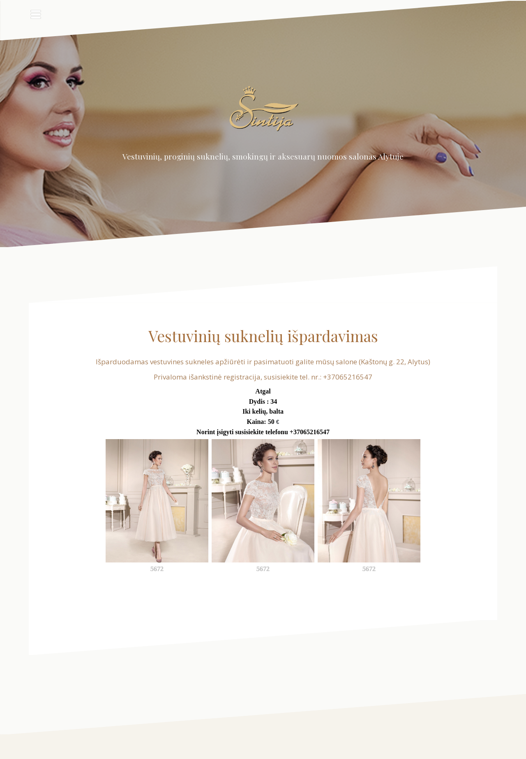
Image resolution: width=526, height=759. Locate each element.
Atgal (262, 391)
